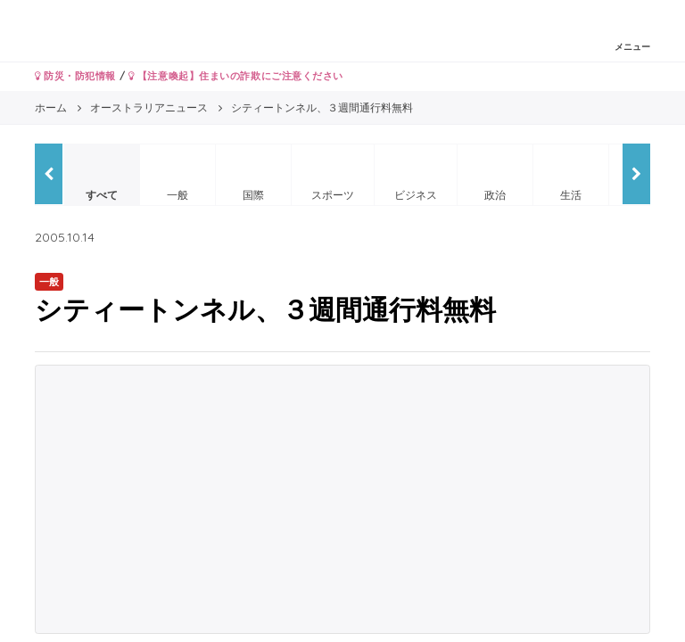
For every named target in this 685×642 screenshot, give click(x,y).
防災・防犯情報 (75, 76)
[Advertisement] (342, 499)
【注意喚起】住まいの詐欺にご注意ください (235, 76)
